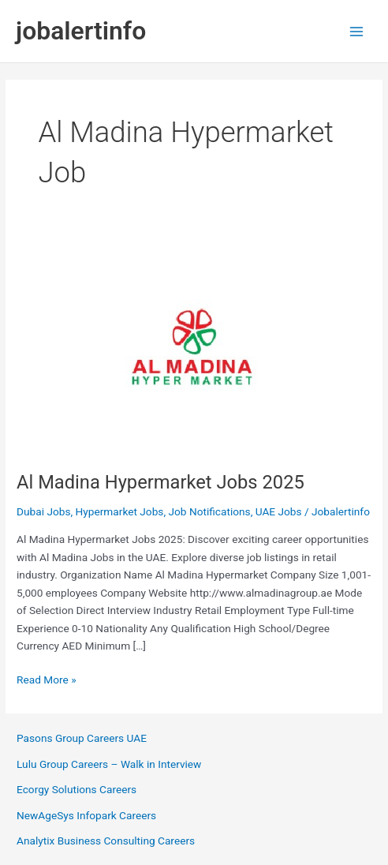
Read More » (46, 680)
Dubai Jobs (43, 511)
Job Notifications (209, 511)
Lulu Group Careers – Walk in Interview (109, 764)
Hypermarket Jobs (120, 511)
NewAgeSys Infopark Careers (86, 815)
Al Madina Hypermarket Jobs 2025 (160, 482)
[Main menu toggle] (357, 31)
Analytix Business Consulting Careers (106, 840)
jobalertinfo (81, 31)
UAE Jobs (279, 511)
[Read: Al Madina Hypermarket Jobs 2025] (194, 348)
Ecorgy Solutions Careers (76, 789)
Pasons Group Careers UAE (82, 738)
